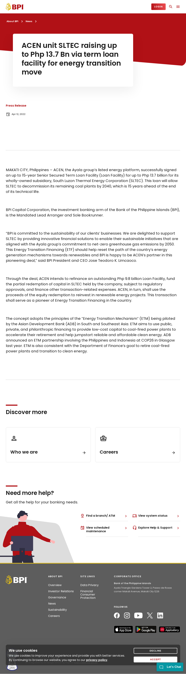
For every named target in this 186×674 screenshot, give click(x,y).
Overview (55, 585)
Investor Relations (61, 591)
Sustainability (57, 609)
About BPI (12, 21)
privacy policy (96, 660)
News (29, 21)
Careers (54, 616)
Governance (57, 597)
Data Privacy (89, 585)
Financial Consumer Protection (88, 594)
